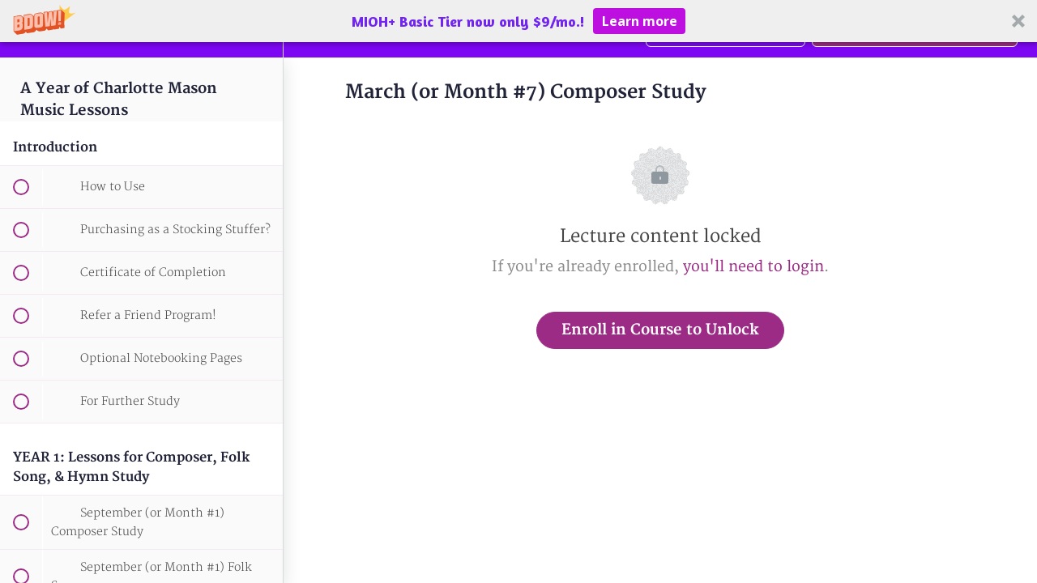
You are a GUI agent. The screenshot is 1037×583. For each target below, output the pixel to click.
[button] (518, 21)
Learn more (639, 21)
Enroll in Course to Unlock (660, 330)
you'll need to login (753, 266)
